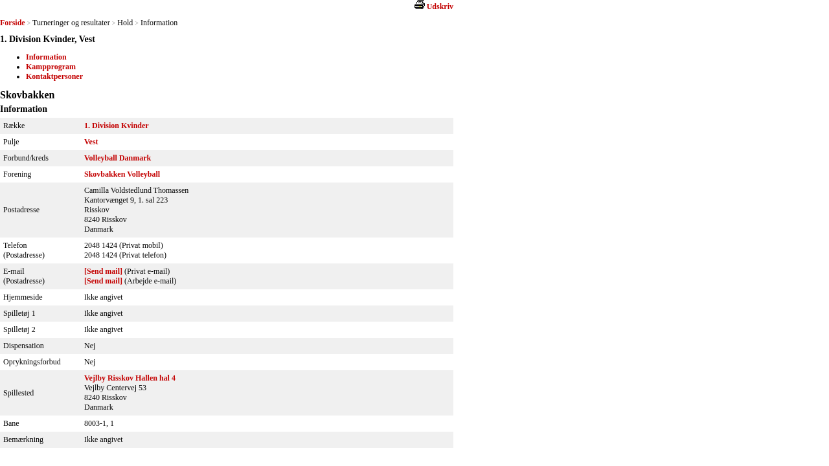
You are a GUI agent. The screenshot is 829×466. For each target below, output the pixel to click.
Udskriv (440, 6)
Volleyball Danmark (117, 157)
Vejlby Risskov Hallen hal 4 (130, 378)
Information (46, 56)
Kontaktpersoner (54, 76)
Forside (12, 22)
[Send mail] (103, 271)
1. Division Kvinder (116, 125)
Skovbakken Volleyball (122, 174)
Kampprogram (51, 66)
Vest (91, 141)
